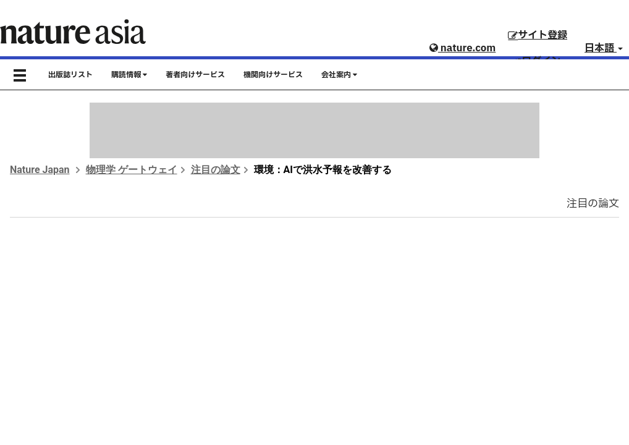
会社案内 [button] (339, 74)
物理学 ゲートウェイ (131, 170)
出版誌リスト (70, 74)
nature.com (462, 48)
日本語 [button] (604, 48)
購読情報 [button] (129, 74)
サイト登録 (537, 35)
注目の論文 (215, 170)
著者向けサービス (195, 74)
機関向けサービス (273, 74)
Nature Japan (40, 170)
